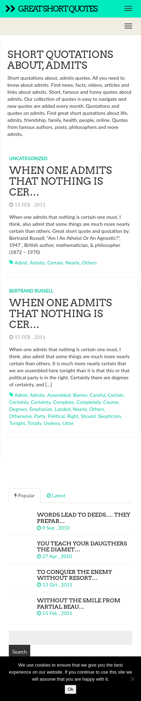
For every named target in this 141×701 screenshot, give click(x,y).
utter (67, 423)
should (88, 416)
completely (88, 402)
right (72, 416)
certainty (41, 402)
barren (80, 395)
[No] (132, 678)
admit (20, 263)
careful (97, 395)
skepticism (109, 416)
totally (34, 423)
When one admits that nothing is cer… (60, 181)
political (56, 416)
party (39, 416)
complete (63, 402)
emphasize (41, 409)
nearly (72, 263)
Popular (24, 495)
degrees (18, 409)
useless (52, 423)
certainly (18, 402)
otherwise (20, 416)
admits (37, 263)
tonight (17, 423)
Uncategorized (28, 158)
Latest (56, 495)
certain (55, 263)
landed (62, 409)
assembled (59, 395)
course (110, 402)
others (89, 263)
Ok (70, 689)
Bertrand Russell (31, 291)
